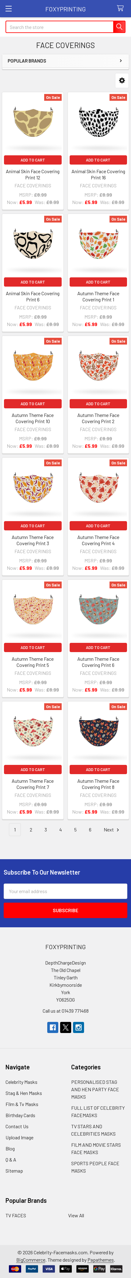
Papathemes (100, 1260)
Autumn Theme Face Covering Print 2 (98, 418)
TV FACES (16, 1215)
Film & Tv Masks (22, 1104)
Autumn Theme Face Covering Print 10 (33, 418)
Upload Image (19, 1137)
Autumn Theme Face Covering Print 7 (33, 784)
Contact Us (17, 1126)
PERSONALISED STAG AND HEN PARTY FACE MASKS (95, 1089)
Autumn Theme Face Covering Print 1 (98, 296)
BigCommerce (30, 1260)
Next (112, 830)
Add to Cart (33, 159)
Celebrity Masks (21, 1082)
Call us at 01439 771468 (66, 1011)
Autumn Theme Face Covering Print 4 (98, 540)
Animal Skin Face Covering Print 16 (98, 174)
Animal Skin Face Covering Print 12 (33, 174)
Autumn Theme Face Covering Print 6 (98, 662)
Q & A (11, 1159)
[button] (122, 80)
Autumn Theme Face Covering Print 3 (33, 540)
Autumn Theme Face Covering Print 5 (33, 662)
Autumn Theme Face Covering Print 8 (98, 784)
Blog (10, 1148)
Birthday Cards (20, 1115)
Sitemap (14, 1171)
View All (76, 1215)
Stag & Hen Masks (24, 1093)
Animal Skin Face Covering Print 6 (33, 296)
